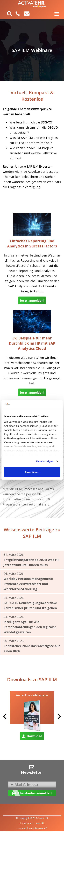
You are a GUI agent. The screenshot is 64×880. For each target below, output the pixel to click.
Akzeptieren (32, 472)
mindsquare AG (38, 828)
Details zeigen (44, 461)
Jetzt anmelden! (32, 300)
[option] (32, 716)
